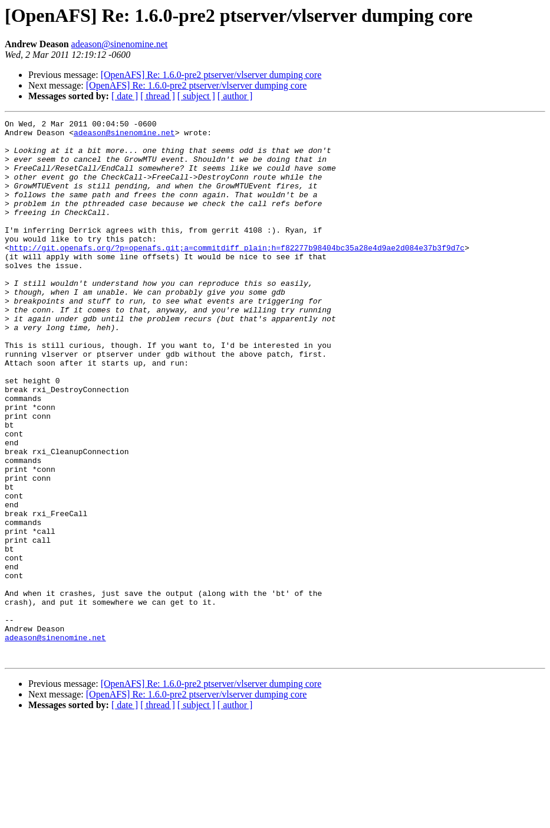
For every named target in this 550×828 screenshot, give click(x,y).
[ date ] (124, 96)
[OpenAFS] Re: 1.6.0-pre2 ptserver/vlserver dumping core (211, 75)
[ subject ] (196, 96)
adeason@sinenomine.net (119, 44)
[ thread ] (157, 96)
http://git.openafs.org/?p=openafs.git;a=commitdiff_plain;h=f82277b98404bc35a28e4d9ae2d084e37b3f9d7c (237, 274)
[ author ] (235, 96)
